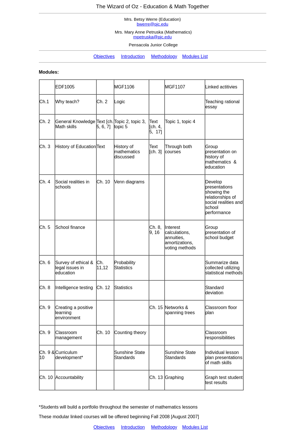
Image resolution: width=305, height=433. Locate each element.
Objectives (104, 56)
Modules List (195, 56)
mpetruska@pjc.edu (152, 36)
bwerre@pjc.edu (152, 24)
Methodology (164, 56)
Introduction (133, 56)
